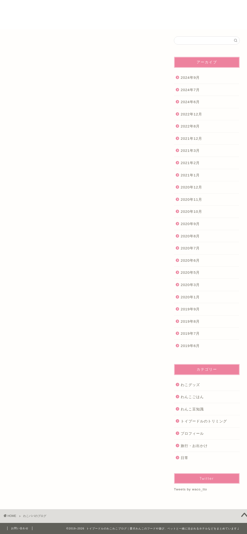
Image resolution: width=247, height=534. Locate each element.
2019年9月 (190, 309)
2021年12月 (191, 138)
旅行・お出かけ (194, 446)
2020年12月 (191, 187)
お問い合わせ (19, 528)
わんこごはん (192, 397)
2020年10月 (191, 212)
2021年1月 (190, 175)
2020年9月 (190, 224)
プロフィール (176, 7)
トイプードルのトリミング (204, 421)
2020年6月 (190, 260)
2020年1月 (190, 297)
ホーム (154, 7)
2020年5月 (190, 273)
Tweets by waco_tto (190, 489)
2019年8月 (190, 321)
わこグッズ (190, 385)
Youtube (201, 7)
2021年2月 (190, 163)
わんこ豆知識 (192, 409)
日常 (184, 458)
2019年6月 (190, 346)
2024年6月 (190, 102)
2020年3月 (190, 285)
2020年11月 (191, 199)
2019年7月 (190, 334)
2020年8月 (190, 236)
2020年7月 (190, 248)
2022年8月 (190, 126)
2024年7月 (190, 90)
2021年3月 (190, 151)
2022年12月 (191, 114)
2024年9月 (190, 77)
